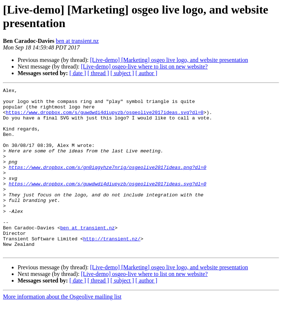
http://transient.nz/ (111, 269)
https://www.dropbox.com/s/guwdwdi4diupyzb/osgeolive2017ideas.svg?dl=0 (104, 117)
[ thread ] (98, 73)
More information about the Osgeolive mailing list (62, 329)
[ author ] (146, 73)
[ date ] (77, 73)
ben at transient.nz (77, 41)
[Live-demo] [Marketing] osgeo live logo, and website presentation (169, 60)
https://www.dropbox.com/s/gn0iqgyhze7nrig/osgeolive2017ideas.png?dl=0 (107, 183)
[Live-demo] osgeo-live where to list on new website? (144, 66)
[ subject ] (122, 73)
